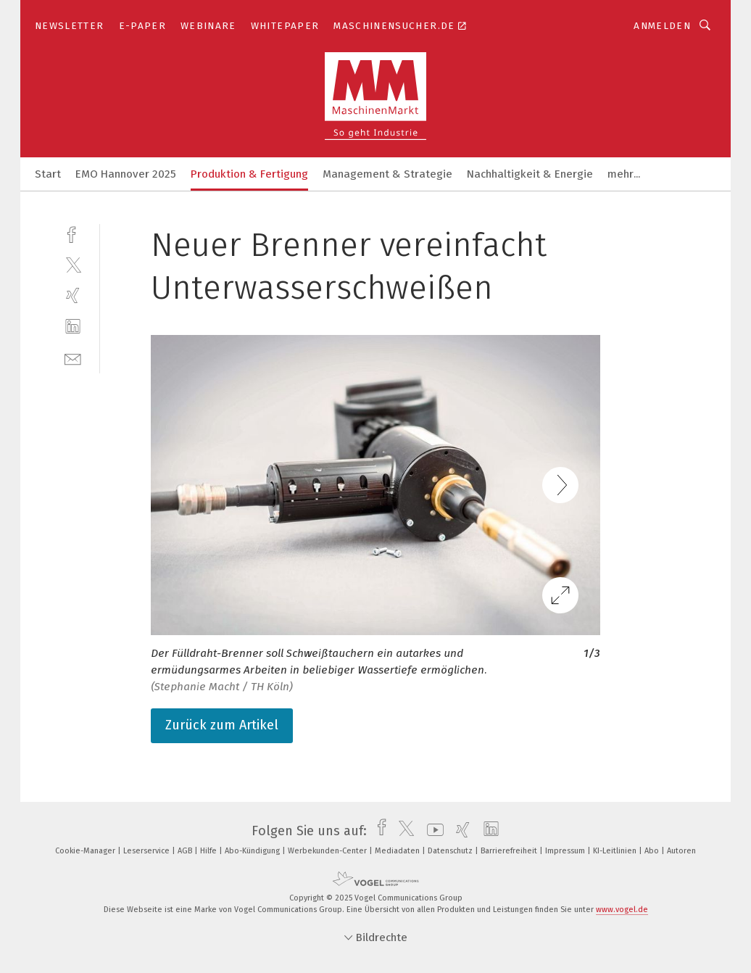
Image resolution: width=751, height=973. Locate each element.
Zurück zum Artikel (221, 725)
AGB (186, 851)
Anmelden (662, 26)
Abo (652, 851)
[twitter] (73, 264)
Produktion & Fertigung (249, 174)
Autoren (681, 851)
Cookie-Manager (86, 851)
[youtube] (432, 831)
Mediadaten (398, 851)
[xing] (73, 295)
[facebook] (73, 233)
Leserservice (147, 851)
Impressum (566, 851)
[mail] (73, 358)
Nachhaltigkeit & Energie (530, 174)
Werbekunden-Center (328, 851)
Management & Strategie (387, 174)
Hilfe (209, 851)
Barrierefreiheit (510, 851)
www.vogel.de (622, 909)
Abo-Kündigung (253, 851)
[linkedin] (73, 327)
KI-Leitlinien (616, 851)
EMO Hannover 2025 (125, 174)
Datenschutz (451, 851)
